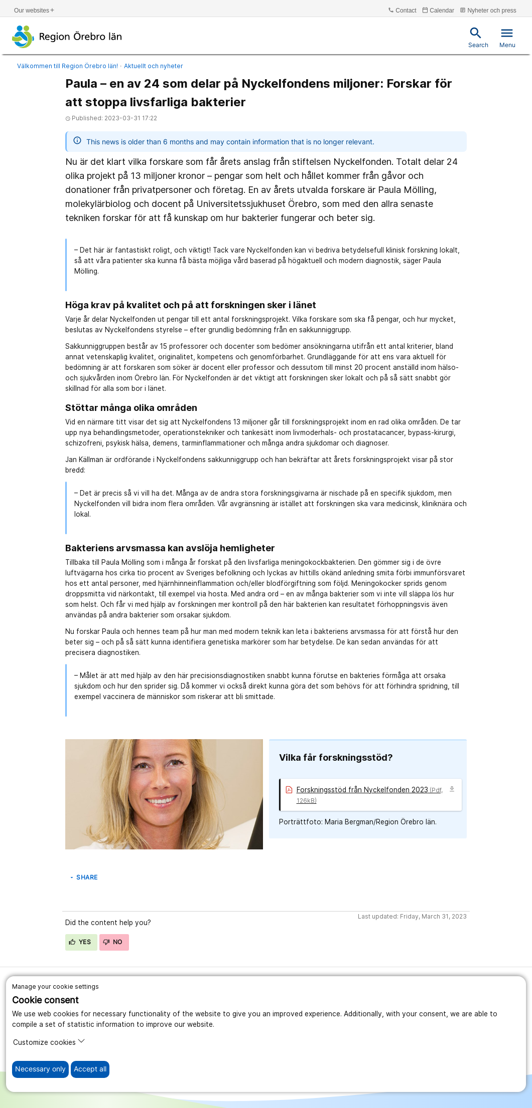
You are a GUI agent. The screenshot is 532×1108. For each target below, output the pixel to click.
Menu (507, 37)
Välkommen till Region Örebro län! (67, 66)
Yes (80, 942)
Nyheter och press (488, 10)
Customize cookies (49, 1041)
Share (83, 877)
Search (478, 37)
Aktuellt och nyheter (153, 66)
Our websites (34, 10)
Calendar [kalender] (438, 10)
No (112, 942)
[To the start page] (67, 36)
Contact (402, 10)
